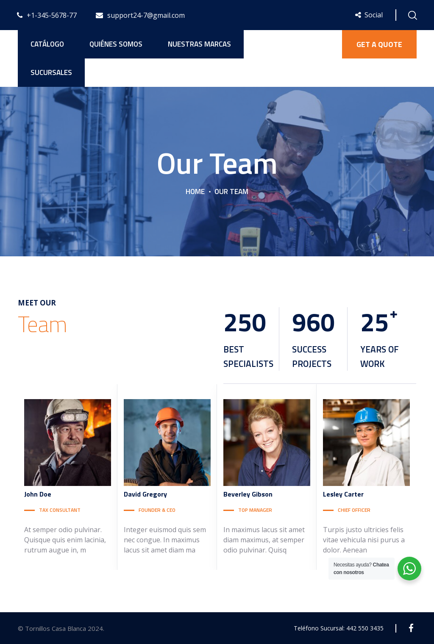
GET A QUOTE (379, 44)
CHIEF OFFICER (354, 510)
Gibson (248, 494)
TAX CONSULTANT (60, 510)
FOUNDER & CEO (157, 510)
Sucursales (51, 72)
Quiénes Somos (115, 44)
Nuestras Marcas (199, 44)
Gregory (145, 494)
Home (195, 191)
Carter (343, 494)
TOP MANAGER (255, 510)
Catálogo (47, 44)
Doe (37, 494)
